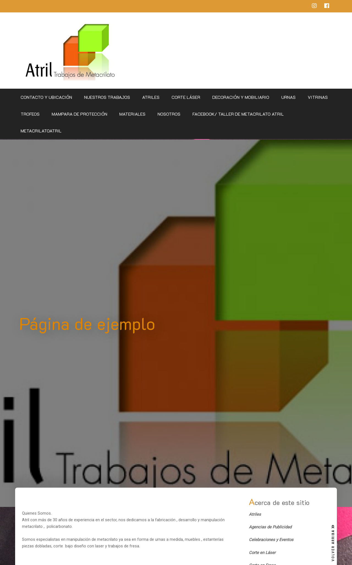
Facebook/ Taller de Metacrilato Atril (238, 114)
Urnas (288, 97)
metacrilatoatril (41, 131)
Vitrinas (318, 97)
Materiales (132, 114)
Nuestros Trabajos (107, 97)
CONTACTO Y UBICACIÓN (46, 97)
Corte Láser (186, 97)
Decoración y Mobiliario (240, 97)
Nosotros (169, 114)
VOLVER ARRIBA (333, 543)
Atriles (151, 97)
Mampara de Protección (79, 114)
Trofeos (30, 114)
